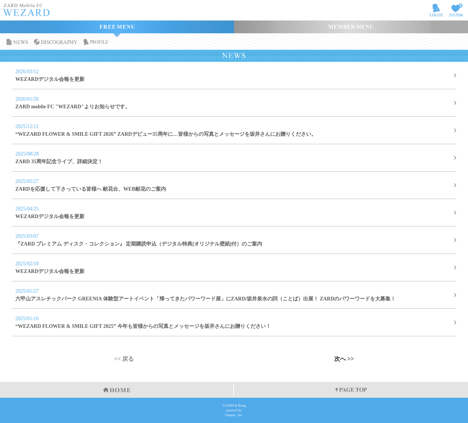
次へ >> (344, 359)
